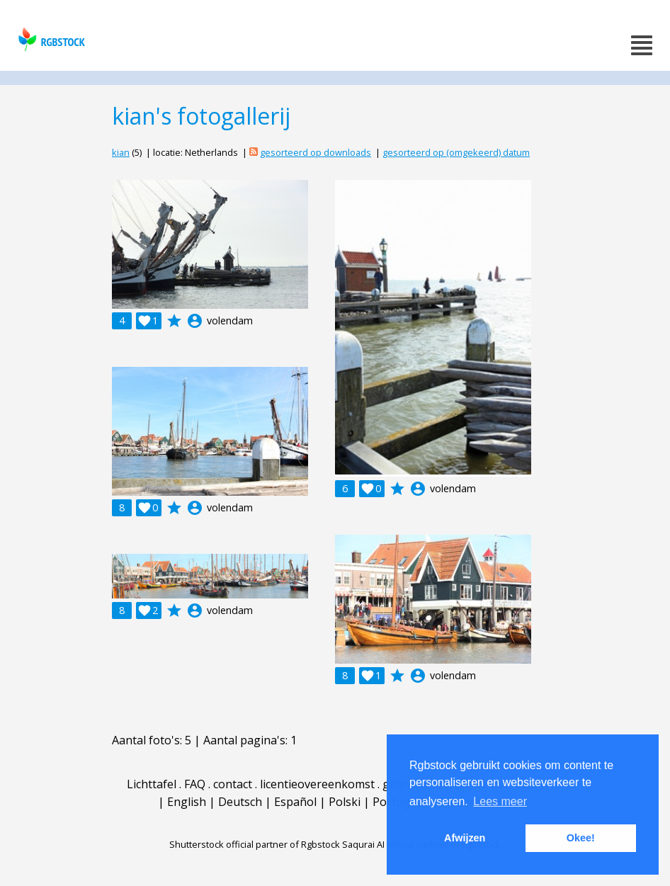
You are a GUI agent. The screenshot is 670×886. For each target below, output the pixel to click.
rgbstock (50, 39)
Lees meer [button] (500, 801)
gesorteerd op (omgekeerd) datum (456, 152)
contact (232, 784)
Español (295, 802)
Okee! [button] (581, 838)
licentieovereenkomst (317, 784)
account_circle (194, 320)
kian (121, 152)
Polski (344, 802)
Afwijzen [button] (464, 838)
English (186, 802)
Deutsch (240, 802)
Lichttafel (151, 784)
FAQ (194, 784)
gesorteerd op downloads (315, 152)
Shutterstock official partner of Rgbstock (254, 844)
